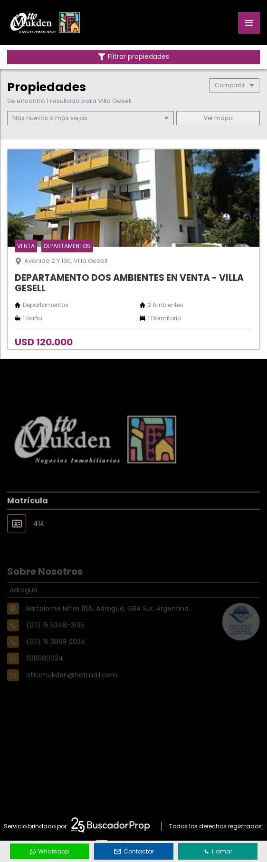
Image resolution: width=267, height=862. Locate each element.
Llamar (218, 851)
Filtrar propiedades (133, 56)
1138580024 (44, 670)
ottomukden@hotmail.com (71, 686)
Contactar (134, 851)
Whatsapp (49, 851)
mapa (218, 118)
